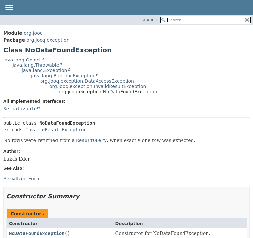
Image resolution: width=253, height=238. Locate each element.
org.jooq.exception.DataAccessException (87, 81)
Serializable (20, 108)
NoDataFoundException (37, 233)
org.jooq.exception (47, 40)
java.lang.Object (22, 59)
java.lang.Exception (44, 70)
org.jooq (33, 33)
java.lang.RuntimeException (63, 75)
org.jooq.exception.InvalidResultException (97, 86)
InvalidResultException (55, 129)
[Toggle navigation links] (8, 8)
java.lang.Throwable (36, 65)
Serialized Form (22, 178)
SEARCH (150, 20)
